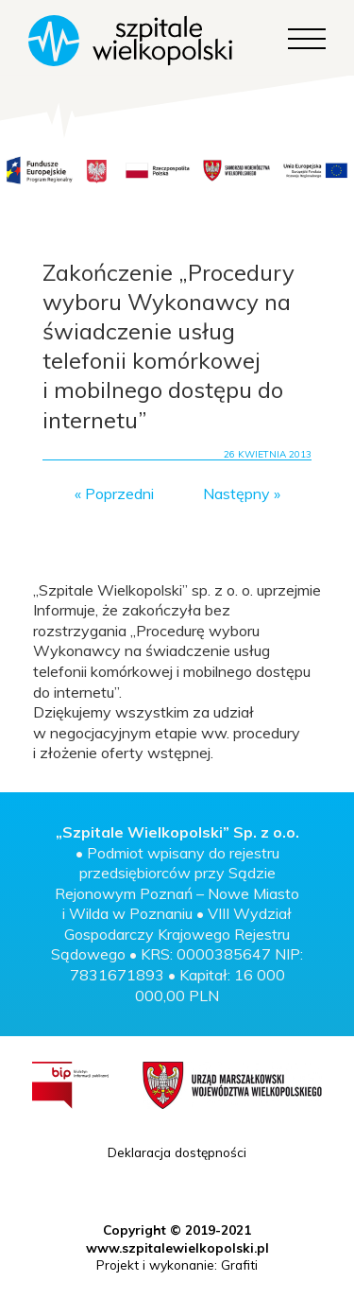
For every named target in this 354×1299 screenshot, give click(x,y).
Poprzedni (119, 493)
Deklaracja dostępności (177, 1152)
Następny (236, 493)
